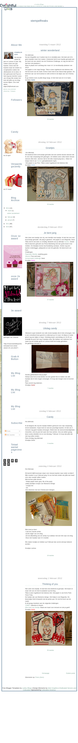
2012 (8, 208)
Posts (7, 431)
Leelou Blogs (40, 4)
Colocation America (49, 690)
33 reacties (50, 119)
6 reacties (51, 443)
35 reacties (50, 650)
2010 (8, 227)
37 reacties (50, 300)
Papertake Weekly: (31, 254)
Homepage (45, 673)
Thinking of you (50, 584)
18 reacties (50, 555)
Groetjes (50, 148)
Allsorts (27, 256)
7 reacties (51, 388)
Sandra (39, 161)
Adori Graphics (53, 688)
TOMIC (27, 605)
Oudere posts (70, 673)
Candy (50, 417)
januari (10, 220)
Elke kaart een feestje (32, 607)
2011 (8, 224)
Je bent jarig (50, 233)
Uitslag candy (50, 328)
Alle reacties (10, 435)
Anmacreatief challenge (33, 258)
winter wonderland (50, 50)
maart (10, 210)
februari (10, 217)
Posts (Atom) (39, 677)
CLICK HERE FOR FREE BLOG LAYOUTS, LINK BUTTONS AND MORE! (38, 6)
